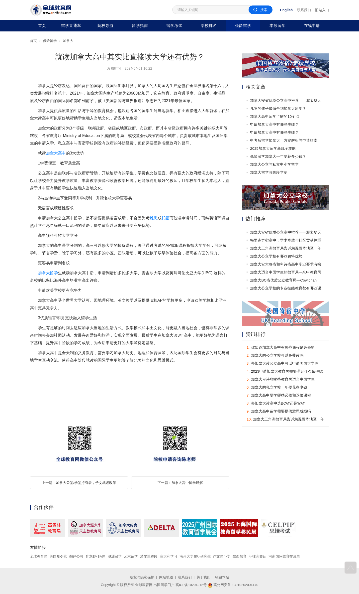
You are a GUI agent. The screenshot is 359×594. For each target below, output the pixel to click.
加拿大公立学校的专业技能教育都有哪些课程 (285, 289)
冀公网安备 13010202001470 (233, 585)
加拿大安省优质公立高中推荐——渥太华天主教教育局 (285, 101)
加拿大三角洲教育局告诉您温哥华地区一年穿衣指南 (285, 249)
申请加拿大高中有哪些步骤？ (274, 124)
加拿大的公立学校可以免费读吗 (275, 355)
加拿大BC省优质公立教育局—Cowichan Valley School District (283, 281)
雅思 (154, 218)
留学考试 (174, 25)
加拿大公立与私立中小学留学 (274, 164)
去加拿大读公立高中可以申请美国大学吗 (282, 363)
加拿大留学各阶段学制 (269, 172)
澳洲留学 (115, 556)
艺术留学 (131, 556)
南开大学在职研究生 (195, 556)
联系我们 (304, 10)
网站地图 (166, 577)
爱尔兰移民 (149, 556)
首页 (42, 25)
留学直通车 (71, 25)
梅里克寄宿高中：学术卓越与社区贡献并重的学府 (285, 241)
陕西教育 (240, 556)
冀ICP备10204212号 (191, 585)
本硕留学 (277, 25)
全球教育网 (38, 556)
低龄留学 (243, 25)
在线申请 (312, 25)
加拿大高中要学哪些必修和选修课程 (279, 395)
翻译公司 (76, 556)
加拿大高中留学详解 (187, 483)
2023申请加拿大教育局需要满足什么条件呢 (285, 371)
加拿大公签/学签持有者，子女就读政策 (86, 483)
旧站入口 (322, 10)
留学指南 (140, 25)
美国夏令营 (58, 556)
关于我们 (203, 577)
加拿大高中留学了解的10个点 (274, 116)
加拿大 (68, 41)
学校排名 (209, 25)
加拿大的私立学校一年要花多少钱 (277, 387)
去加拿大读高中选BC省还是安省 (276, 403)
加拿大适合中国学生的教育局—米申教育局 (285, 272)
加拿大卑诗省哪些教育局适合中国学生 (281, 379)
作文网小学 (222, 556)
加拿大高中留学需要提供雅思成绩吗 (279, 411)
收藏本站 (222, 577)
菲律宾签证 (258, 556)
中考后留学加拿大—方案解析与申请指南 (284, 140)
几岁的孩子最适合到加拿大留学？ (278, 108)
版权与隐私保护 (142, 577)
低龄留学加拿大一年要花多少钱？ (278, 156)
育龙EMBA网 (96, 556)
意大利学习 (169, 556)
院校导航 (105, 25)
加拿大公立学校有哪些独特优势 (276, 256)
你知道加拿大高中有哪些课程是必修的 (281, 347)
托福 (166, 218)
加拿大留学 (48, 273)
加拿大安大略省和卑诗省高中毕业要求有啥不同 (285, 265)
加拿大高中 (56, 153)
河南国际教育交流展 (284, 556)
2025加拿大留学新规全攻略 (273, 148)
